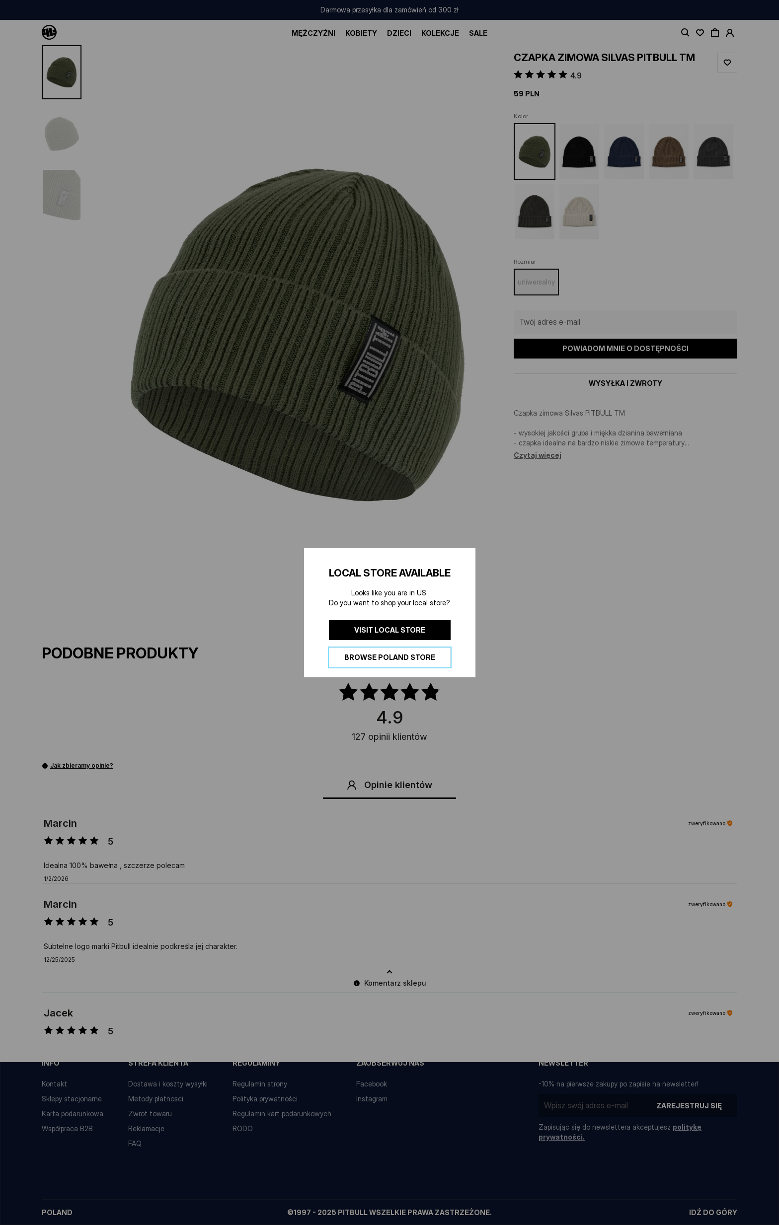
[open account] (729, 32)
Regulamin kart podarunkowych (282, 1113)
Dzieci (399, 33)
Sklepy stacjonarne (72, 1098)
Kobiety (361, 33)
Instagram (372, 1098)
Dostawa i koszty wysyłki (168, 1084)
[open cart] (714, 32)
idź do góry (713, 1212)
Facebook (371, 1084)
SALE (478, 33)
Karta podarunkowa (72, 1113)
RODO (243, 1128)
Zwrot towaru (150, 1113)
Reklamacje (146, 1128)
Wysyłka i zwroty (625, 383)
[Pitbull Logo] (49, 33)
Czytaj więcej (537, 455)
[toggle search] (685, 32)
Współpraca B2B (67, 1128)
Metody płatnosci (155, 1098)
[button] (297, 334)
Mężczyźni (313, 33)
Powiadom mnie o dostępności (625, 348)
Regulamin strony (260, 1084)
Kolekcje (440, 33)
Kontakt (54, 1084)
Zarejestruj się (689, 1105)
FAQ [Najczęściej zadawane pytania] (135, 1143)
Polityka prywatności (265, 1098)
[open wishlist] (700, 32)
